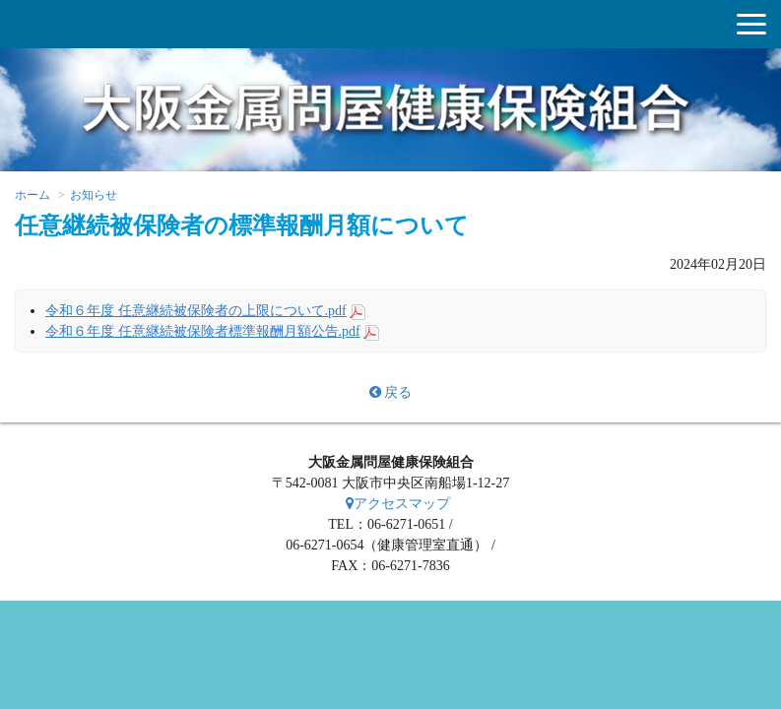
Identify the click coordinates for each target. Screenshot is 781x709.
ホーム (32, 195)
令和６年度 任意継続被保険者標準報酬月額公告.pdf (202, 331)
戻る (390, 392)
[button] (751, 24)
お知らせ (93, 195)
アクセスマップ (398, 503)
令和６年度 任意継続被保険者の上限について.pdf (196, 310)
